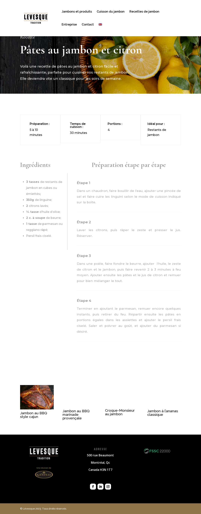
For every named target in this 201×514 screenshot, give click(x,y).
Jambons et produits (77, 11)
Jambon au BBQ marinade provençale (76, 414)
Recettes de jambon (144, 11)
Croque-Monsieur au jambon (120, 412)
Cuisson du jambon (111, 11)
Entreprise (69, 24)
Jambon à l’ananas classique (162, 413)
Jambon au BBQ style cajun (33, 415)
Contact (88, 24)
